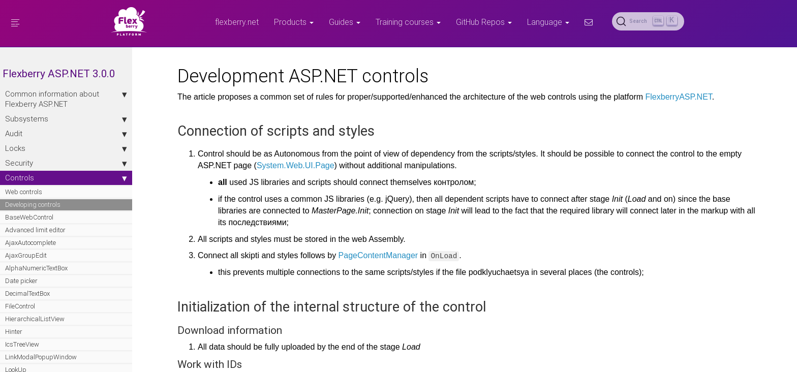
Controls (66, 178)
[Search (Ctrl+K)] (648, 21)
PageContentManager (378, 255)
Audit (66, 134)
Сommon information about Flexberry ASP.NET (66, 99)
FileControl (20, 306)
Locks (66, 148)
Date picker (21, 280)
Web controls (23, 192)
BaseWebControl (29, 217)
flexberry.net (237, 22)
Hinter (13, 331)
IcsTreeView (22, 344)
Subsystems (66, 119)
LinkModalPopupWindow (41, 357)
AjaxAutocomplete (30, 242)
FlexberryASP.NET (679, 96)
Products (294, 22)
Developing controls (32, 204)
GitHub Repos (484, 22)
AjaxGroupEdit (26, 255)
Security (66, 163)
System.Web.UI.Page (295, 165)
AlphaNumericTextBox (36, 268)
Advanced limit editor (35, 230)
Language (548, 22)
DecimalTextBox (27, 293)
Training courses (408, 22)
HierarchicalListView (35, 319)
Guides (344, 22)
